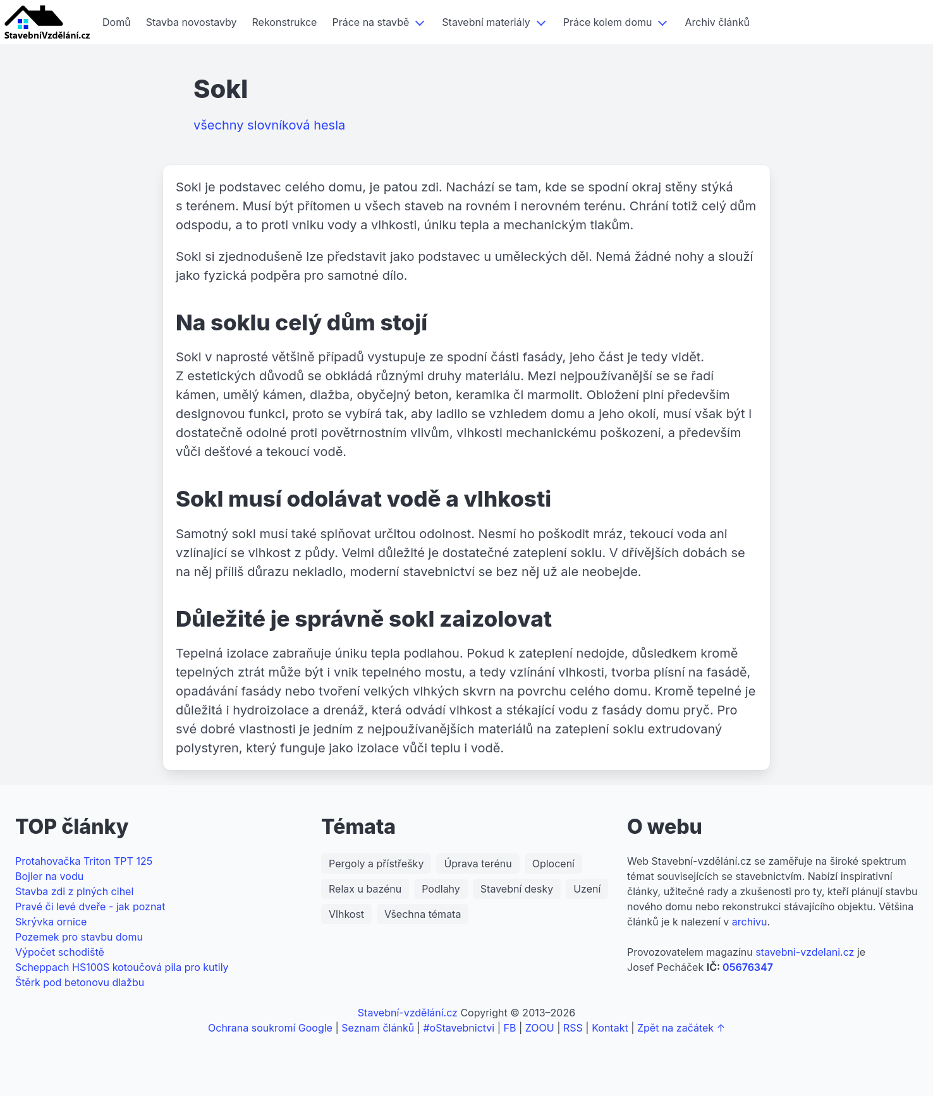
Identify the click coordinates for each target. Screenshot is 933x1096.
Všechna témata (422, 914)
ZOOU (539, 1027)
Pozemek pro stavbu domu (79, 936)
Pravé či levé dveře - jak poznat (90, 906)
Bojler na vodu (49, 876)
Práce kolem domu (607, 22)
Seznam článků (377, 1027)
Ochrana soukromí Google (270, 1027)
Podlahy (441, 888)
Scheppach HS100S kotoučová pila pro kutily (122, 967)
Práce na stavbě (370, 22)
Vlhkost (346, 914)
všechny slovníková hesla (269, 125)
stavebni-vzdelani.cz (804, 952)
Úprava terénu (477, 863)
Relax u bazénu (365, 888)
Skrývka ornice (51, 921)
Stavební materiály (486, 22)
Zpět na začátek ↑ (681, 1027)
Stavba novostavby (191, 22)
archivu (749, 921)
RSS (573, 1027)
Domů (116, 22)
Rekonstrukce (284, 22)
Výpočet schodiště (59, 952)
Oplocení (553, 863)
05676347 (748, 967)
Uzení (587, 888)
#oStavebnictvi (458, 1027)
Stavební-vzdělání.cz (408, 1012)
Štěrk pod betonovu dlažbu (79, 982)
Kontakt (610, 1027)
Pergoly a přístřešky (376, 863)
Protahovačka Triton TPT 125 (83, 861)
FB (510, 1027)
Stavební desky (516, 888)
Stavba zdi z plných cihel (74, 891)
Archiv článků (717, 22)
